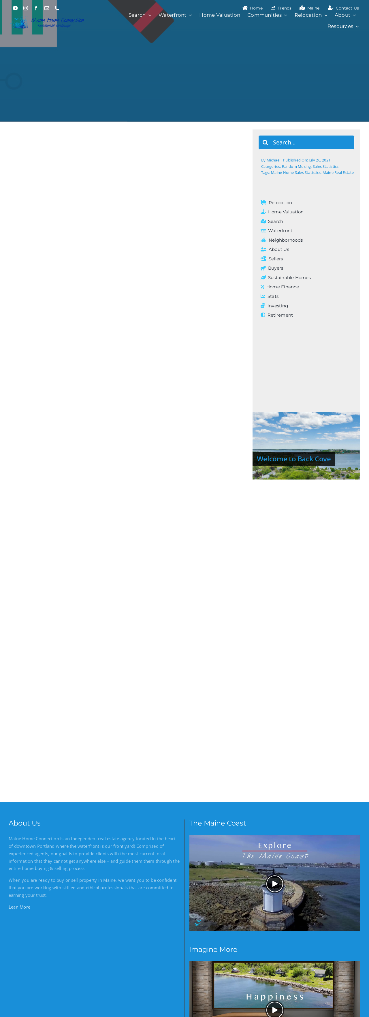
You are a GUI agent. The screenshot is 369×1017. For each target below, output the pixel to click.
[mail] (46, 8)
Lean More (19, 907)
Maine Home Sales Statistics (296, 172)
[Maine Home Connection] (47, 15)
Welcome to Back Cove (294, 458)
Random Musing (296, 166)
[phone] (57, 8)
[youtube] (15, 8)
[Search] (265, 142)
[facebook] (36, 8)
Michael (273, 160)
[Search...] (306, 142)
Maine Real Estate (338, 172)
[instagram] (25, 8)
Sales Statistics (326, 166)
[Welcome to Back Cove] (306, 446)
